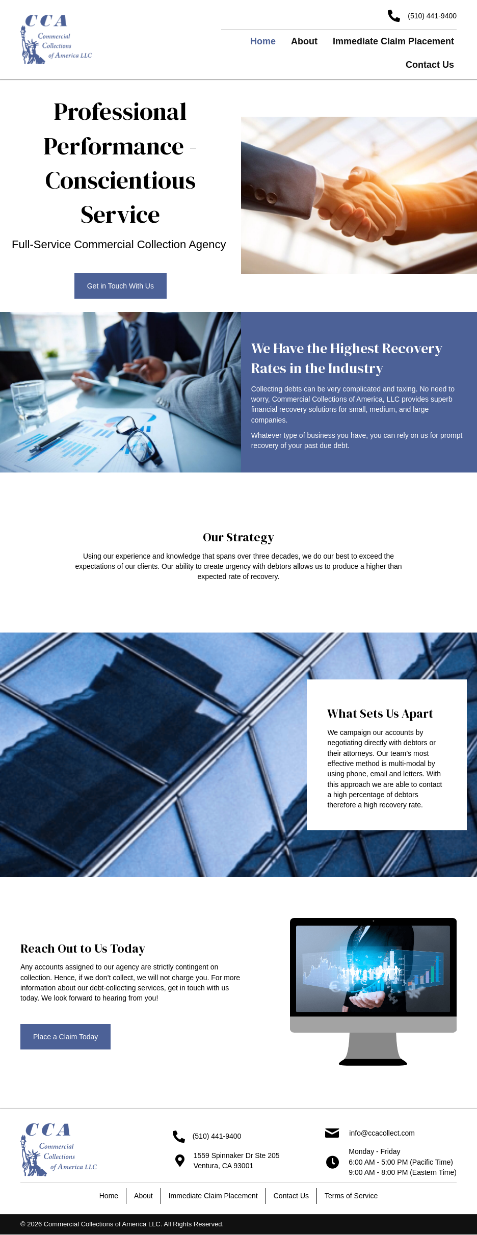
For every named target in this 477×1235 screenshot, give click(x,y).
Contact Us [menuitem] (291, 1196)
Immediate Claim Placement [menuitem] (213, 1196)
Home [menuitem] (108, 1196)
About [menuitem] (143, 1196)
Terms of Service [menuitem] (351, 1196)
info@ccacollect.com (382, 1133)
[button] (120, 286)
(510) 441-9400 (432, 16)
